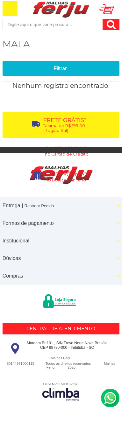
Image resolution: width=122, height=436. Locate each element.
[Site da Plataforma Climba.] (61, 391)
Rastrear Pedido (39, 205)
